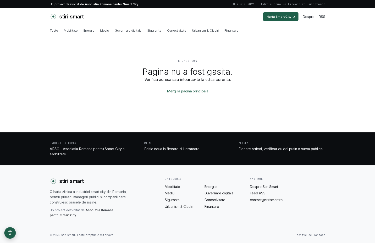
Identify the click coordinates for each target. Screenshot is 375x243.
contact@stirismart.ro (266, 200)
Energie (88, 30)
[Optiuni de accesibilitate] (10, 233)
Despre (308, 17)
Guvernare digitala (128, 30)
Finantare (231, 30)
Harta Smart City (280, 16)
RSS (322, 17)
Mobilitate (71, 30)
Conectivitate (176, 30)
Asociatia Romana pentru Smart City (111, 4)
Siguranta (154, 30)
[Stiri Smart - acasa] (67, 16)
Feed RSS (257, 193)
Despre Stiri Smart (264, 187)
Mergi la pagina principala (187, 91)
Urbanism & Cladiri (205, 30)
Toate (54, 30)
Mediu (104, 30)
